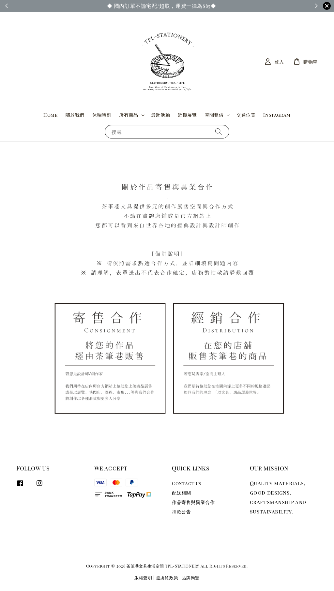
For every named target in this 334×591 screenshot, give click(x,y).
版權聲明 (143, 577)
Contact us (186, 483)
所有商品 (128, 115)
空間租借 (214, 115)
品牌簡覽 (191, 577)
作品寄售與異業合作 (193, 502)
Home (50, 115)
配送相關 (181, 493)
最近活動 (160, 115)
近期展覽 (187, 115)
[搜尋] (218, 131)
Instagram (276, 115)
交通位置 (245, 115)
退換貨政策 (167, 577)
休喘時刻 (101, 115)
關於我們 (75, 115)
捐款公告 (181, 512)
